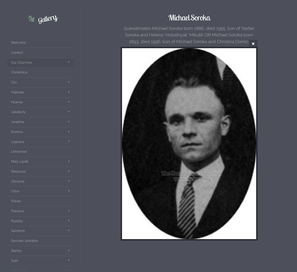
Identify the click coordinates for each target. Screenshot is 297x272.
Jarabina (17, 122)
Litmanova (19, 151)
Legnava (17, 142)
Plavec (16, 201)
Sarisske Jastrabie (24, 241)
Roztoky (17, 221)
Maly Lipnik (19, 161)
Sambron (18, 231)
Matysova (18, 171)
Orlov (15, 191)
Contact (17, 52)
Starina (16, 251)
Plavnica (17, 211)
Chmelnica (19, 72)
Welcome (18, 42)
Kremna (17, 132)
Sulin (14, 261)
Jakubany (18, 112)
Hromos (17, 102)
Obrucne (17, 181)
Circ (14, 82)
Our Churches (21, 62)
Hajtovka (17, 92)
